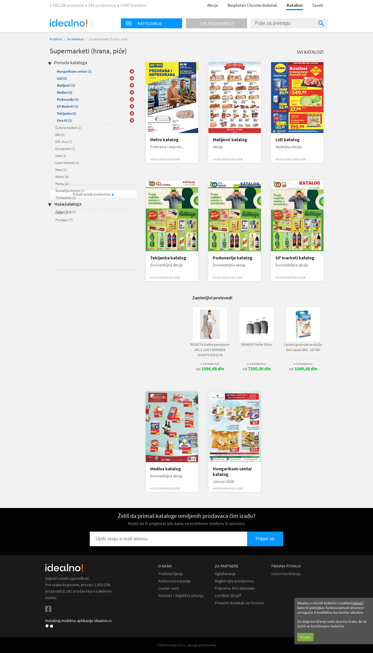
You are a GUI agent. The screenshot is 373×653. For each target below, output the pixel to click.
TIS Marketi (65, 197)
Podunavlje (68, 99)
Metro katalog (164, 139)
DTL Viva (63, 141)
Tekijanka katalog (168, 258)
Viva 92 (64, 120)
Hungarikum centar (74, 71)
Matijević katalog (230, 139)
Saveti (317, 5)
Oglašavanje (225, 573)
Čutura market (68, 127)
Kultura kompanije (174, 581)
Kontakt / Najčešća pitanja (180, 595)
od (210, 368)
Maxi (61, 169)
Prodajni (64, 220)
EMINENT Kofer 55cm (256, 344)
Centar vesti (168, 588)
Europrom (65, 148)
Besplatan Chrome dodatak (252, 5)
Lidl (62, 78)
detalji (358, 602)
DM (60, 134)
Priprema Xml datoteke (235, 588)
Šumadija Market (70, 190)
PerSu (62, 183)
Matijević (66, 85)
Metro (62, 176)
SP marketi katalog (294, 258)
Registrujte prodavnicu (234, 581)
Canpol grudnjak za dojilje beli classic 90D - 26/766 (303, 347)
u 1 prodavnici (209, 364)
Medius (64, 92)
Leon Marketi (67, 162)
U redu (305, 637)
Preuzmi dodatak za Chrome (239, 602)
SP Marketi (67, 106)
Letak (61, 213)
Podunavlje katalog (232, 258)
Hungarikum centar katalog (232, 471)
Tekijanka (66, 113)
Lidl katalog (287, 139)
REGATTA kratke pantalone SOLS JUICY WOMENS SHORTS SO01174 (209, 349)
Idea (60, 155)
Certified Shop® (228, 595)
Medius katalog (165, 469)
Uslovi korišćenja (285, 573)
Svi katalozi (75, 39)
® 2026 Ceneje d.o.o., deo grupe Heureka (186, 645)
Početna (56, 39)
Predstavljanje (170, 573)
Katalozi (294, 5)
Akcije (212, 5)
